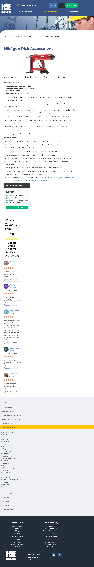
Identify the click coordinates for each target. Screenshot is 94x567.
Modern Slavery (51, 542)
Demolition (6, 463)
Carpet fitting (7, 449)
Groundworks (7, 472)
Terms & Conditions (51, 531)
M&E (4, 475)
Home (50, 526)
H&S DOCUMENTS (50, 12)
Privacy (51, 540)
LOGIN (61, 5)
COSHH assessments (13, 180)
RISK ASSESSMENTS (9, 432)
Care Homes (7, 451)
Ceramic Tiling (7, 456)
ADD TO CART (17, 207)
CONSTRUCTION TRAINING (11, 415)
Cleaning (6, 460)
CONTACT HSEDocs (8, 510)
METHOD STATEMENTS (10, 434)
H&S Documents (15, 36)
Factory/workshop (8, 468)
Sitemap (17, 533)
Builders (5, 444)
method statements (50, 178)
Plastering (6, 482)
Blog (17, 531)
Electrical (6, 465)
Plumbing (6, 484)
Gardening (6, 470)
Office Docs (6, 477)
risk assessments (67, 178)
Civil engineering (30, 36)
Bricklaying (6, 446)
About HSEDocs (51, 528)
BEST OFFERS (73, 12)
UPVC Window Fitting (9, 487)
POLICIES (6, 439)
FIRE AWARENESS (7, 411)
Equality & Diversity (50, 544)
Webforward (34, 560)
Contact (51, 533)
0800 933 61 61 (28, 5)
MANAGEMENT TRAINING (10, 419)
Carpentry (6, 453)
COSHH (5, 437)
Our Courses (17, 526)
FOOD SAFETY (6, 407)
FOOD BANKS (6, 506)
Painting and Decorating (10, 479)
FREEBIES (6, 442)
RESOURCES (6, 502)
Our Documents (17, 528)
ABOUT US (5, 498)
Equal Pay (51, 547)
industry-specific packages (36, 180)
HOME (3, 403)
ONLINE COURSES (25, 12)
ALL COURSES (6, 423)
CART (53, 5)
